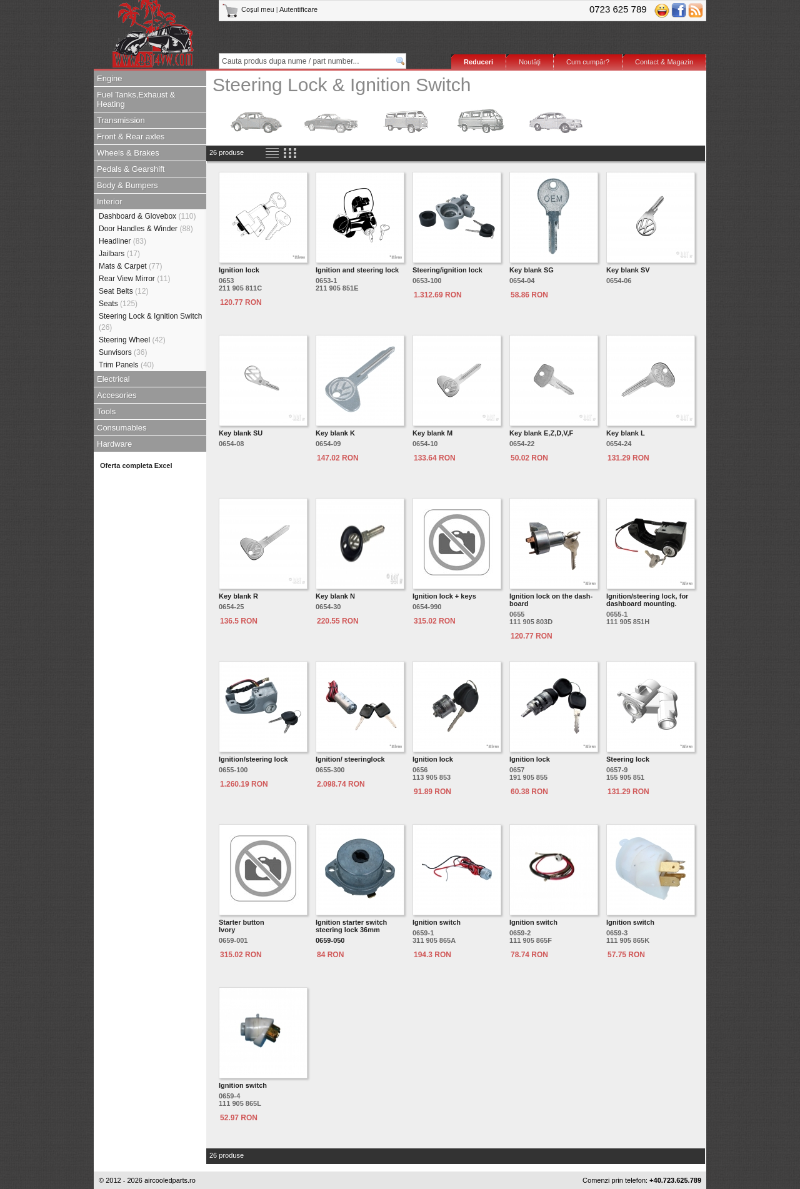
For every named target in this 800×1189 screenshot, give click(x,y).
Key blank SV (628, 270)
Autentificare (298, 9)
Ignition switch (436, 922)
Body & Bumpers (127, 185)
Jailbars (119, 253)
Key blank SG (531, 270)
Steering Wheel (132, 340)
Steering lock (627, 759)
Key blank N (335, 596)
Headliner (122, 241)
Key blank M (432, 433)
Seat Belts (123, 291)
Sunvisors (123, 352)
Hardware (114, 444)
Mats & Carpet (130, 266)
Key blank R (238, 596)
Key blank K (335, 433)
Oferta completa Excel (136, 465)
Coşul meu (249, 9)
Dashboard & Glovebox (147, 216)
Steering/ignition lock (447, 270)
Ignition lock (239, 270)
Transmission (121, 120)
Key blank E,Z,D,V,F (541, 433)
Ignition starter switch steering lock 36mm (351, 925)
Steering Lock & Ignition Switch (150, 322)
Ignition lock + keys (444, 596)
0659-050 (330, 940)
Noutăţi (530, 62)
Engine (109, 78)
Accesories (117, 395)
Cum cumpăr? (587, 62)
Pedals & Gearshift (130, 169)
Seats (118, 303)
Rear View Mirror (134, 278)
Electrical (113, 379)
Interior (109, 201)
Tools (106, 411)
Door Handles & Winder (146, 228)
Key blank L (625, 433)
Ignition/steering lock (253, 759)
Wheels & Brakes (128, 152)
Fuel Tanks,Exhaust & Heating (136, 99)
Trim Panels (126, 365)
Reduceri (478, 62)
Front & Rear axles (130, 136)
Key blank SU (240, 433)
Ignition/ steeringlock (350, 759)
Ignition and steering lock (357, 270)
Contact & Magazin (664, 62)
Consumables (122, 427)
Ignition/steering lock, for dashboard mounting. (647, 599)
